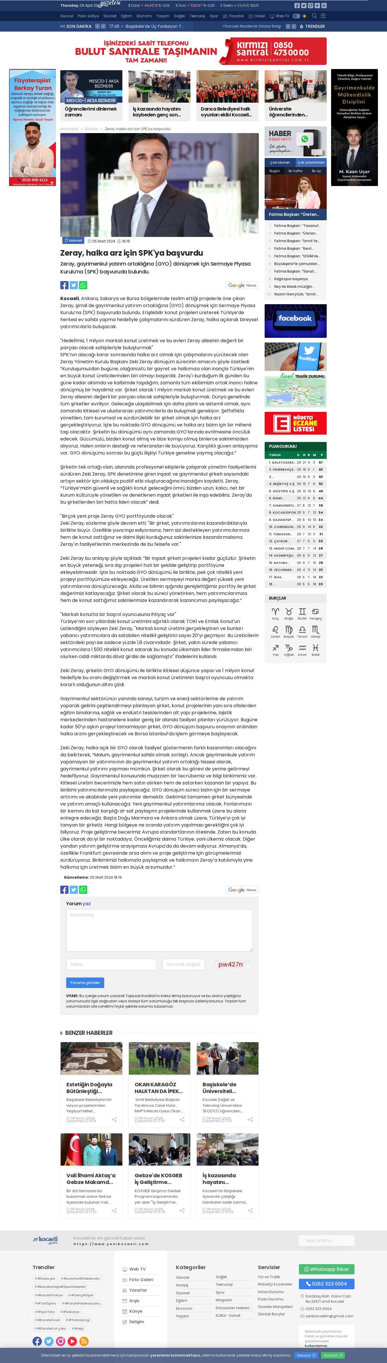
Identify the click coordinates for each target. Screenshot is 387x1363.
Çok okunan (280, 162)
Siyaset (110, 15)
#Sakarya (69, 1311)
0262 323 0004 (326, 1284)
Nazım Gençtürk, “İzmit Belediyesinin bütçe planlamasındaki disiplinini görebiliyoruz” (298, 294)
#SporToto (44, 1311)
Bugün (275, 170)
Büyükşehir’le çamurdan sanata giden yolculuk (295, 264)
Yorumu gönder (85, 982)
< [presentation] (97, 26)
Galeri (257, 15)
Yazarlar (233, 15)
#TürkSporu (45, 1303)
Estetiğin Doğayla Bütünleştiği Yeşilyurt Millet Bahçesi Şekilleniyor (89, 1088)
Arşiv (130, 1301)
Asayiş (182, 1285)
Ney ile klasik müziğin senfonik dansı (293, 287)
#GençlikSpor (80, 1295)
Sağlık (179, 15)
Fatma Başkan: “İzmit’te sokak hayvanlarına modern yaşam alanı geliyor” (296, 241)
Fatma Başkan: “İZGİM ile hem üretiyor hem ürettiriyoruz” (296, 257)
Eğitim (126, 15)
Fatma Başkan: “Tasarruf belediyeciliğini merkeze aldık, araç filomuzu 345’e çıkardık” (297, 226)
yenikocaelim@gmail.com (329, 1316)
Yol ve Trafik (269, 1277)
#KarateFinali (47, 1320)
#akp (77, 1328)
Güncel (66, 15)
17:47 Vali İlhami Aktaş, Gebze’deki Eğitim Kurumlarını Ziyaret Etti (176, 26)
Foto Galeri (137, 1280)
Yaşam (163, 15)
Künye (132, 1311)
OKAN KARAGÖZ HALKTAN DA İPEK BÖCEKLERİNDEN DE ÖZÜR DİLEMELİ (159, 1088)
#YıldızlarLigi (78, 1320)
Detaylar (306, 1355)
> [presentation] (103, 26)
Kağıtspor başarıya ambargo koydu (291, 279)
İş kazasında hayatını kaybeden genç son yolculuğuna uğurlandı (224, 1179)
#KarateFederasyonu (81, 1303)
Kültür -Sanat (228, 1315)
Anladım (333, 1355)
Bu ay (316, 170)
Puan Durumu (270, 1299)
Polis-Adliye (88, 15)
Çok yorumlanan (311, 162)
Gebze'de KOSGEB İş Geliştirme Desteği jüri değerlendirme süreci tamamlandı (158, 1179)
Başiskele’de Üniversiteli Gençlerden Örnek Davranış (227, 1088)
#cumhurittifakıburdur (80, 1278)
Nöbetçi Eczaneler (275, 1284)
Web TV (279, 15)
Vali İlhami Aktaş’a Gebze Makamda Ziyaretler (91, 1179)
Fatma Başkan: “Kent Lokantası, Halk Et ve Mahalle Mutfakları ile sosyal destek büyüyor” (295, 249)
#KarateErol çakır (50, 1328)
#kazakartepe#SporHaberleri (60, 1286)
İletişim (133, 1322)
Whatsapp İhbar (326, 1269)
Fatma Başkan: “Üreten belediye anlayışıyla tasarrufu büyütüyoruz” (293, 214)
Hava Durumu (271, 1292)
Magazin (224, 1300)
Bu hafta (295, 170)
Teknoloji (197, 15)
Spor (214, 15)
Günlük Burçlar (271, 1314)
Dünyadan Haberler (234, 1308)
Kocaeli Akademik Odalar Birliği (251, 26)
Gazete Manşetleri (275, 1306)
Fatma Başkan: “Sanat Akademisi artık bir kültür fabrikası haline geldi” (296, 272)
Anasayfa (69, 128)
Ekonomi (144, 15)
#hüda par (45, 1278)
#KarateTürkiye (49, 1295)
